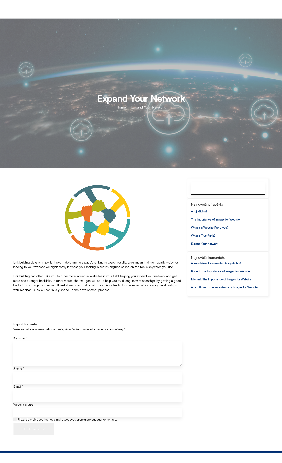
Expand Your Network (204, 244)
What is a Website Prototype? (210, 227)
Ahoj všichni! (199, 211)
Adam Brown (199, 287)
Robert (195, 271)
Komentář (20, 338)
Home (121, 109)
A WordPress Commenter (207, 263)
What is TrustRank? (203, 235)
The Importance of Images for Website (215, 219)
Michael (196, 279)
